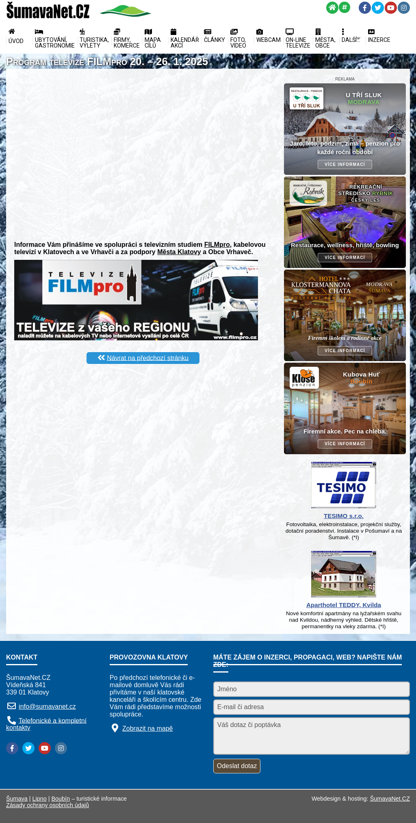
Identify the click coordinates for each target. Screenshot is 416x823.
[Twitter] (378, 8)
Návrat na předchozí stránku (147, 357)
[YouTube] (391, 8)
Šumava (17, 798)
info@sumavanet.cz (47, 706)
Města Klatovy (179, 251)
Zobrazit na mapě (147, 728)
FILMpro (217, 244)
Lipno (39, 798)
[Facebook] (365, 8)
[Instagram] (404, 8)
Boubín (61, 798)
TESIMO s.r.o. (344, 515)
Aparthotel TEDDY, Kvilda (343, 604)
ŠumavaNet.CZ (390, 798)
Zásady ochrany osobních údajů (47, 805)
